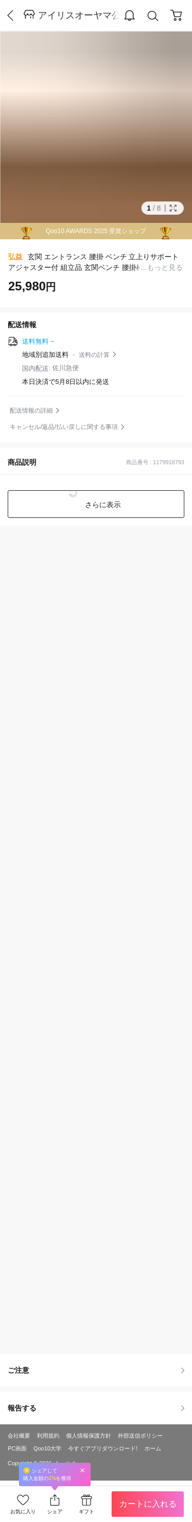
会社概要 (19, 1436)
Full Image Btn (173, 208)
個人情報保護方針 (88, 1436)
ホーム (152, 1448)
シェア (54, 1511)
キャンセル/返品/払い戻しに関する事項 (64, 426)
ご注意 (96, 1370)
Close (82, 1470)
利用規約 (48, 1436)
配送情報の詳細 (31, 410)
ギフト (86, 1511)
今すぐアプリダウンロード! (102, 1448)
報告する (96, 1408)
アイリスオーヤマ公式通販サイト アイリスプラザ (79, 15)
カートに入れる (148, 1504)
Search (153, 16)
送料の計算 (94, 354)
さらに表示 (102, 505)
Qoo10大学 (47, 1448)
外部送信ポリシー (140, 1436)
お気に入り (23, 1511)
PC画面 (17, 1448)
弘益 (15, 257)
